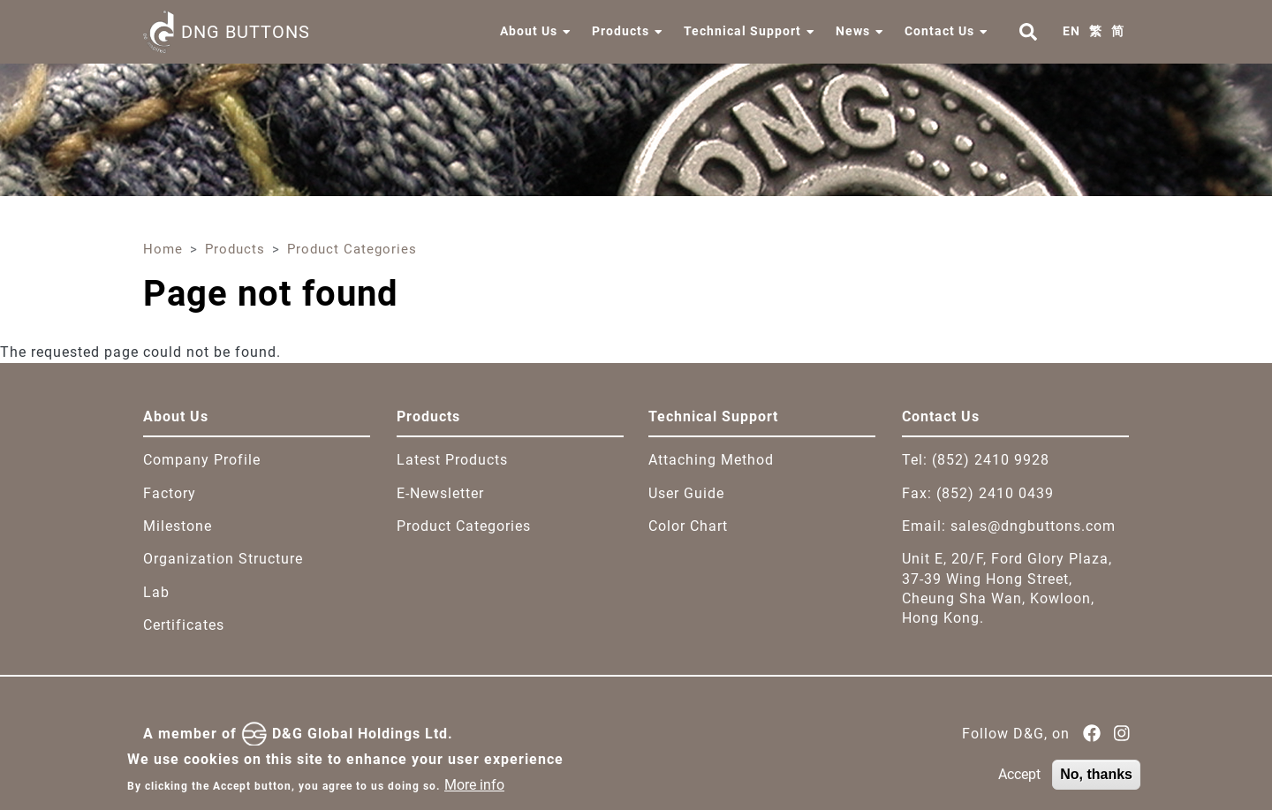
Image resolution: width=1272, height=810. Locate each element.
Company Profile (202, 459)
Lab (156, 592)
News (853, 31)
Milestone (177, 526)
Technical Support (742, 31)
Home (163, 249)
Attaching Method (711, 459)
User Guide (686, 493)
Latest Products (452, 459)
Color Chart (688, 526)
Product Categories (352, 249)
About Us (528, 31)
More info (474, 790)
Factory (169, 493)
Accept (1019, 780)
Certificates (183, 625)
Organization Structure (223, 558)
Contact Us (939, 31)
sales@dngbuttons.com (1033, 526)
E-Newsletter (440, 493)
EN (1071, 31)
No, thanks (1096, 780)
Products (620, 31)
